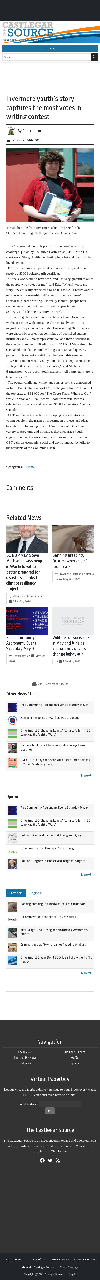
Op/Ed (74, 1057)
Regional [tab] (35, 893)
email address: (28, 1104)
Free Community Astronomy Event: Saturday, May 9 (21, 643)
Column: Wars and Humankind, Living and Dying (51, 835)
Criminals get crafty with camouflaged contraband (53, 944)
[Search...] (46, 57)
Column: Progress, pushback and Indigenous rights (53, 861)
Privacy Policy (60, 1259)
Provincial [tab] (16, 893)
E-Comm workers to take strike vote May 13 (49, 917)
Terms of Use (38, 1259)
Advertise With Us (14, 1259)
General (30, 467)
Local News (25, 1052)
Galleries (25, 1063)
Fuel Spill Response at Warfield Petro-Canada (50, 718)
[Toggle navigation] (50, 48)
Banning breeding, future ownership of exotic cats (69, 561)
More (86, 775)
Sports (75, 1063)
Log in (72, 1274)
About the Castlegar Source (37, 1267)
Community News (25, 1057)
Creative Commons (85, 1259)
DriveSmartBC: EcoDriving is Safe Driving (47, 848)
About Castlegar (69, 1267)
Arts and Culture (74, 1052)
